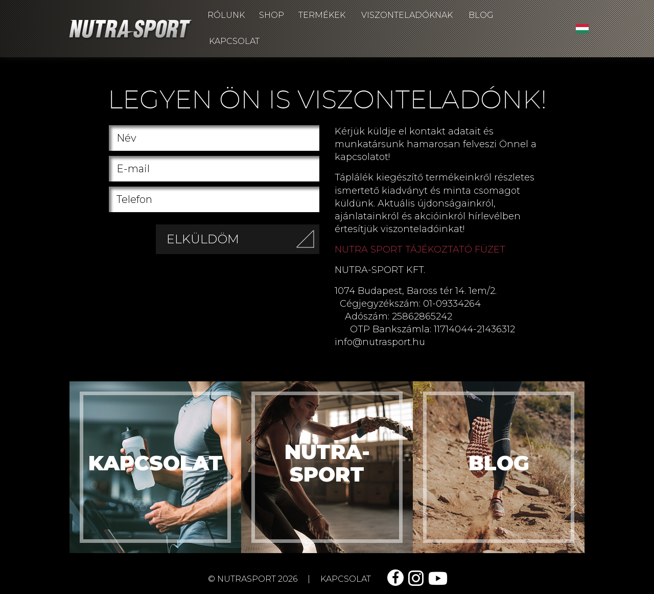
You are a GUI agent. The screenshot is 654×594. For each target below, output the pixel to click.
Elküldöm (243, 242)
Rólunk (226, 15)
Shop (271, 15)
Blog (481, 15)
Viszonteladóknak (407, 15)
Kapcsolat (234, 41)
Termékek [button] (321, 15)
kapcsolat (345, 579)
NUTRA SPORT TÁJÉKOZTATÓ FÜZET (420, 249)
